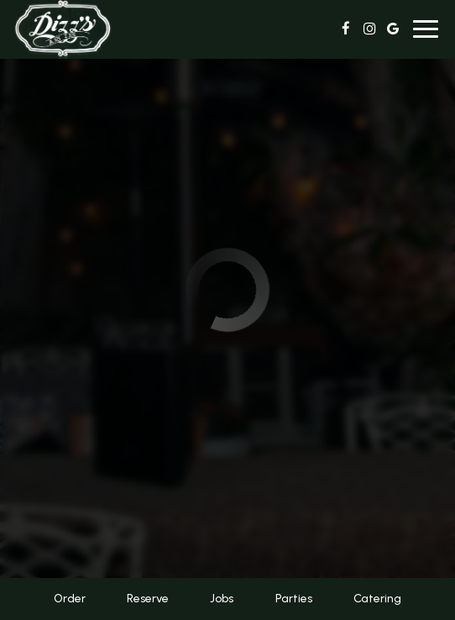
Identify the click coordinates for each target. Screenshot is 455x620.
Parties (293, 598)
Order (70, 598)
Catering (377, 598)
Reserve (148, 598)
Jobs (221, 598)
